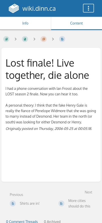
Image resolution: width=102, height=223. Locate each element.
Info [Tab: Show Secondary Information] (25, 23)
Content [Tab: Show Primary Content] (76, 23)
